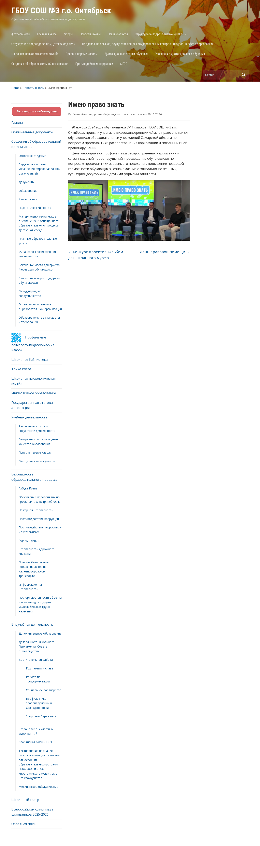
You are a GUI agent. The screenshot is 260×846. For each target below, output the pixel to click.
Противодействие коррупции (94, 64)
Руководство (28, 199)
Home (15, 88)
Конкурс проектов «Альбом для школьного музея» (95, 254)
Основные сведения (32, 156)
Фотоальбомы (20, 34)
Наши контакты (118, 34)
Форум (68, 34)
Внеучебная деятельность (32, 624)
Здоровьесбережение (41, 716)
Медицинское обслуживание (38, 787)
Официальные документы (32, 132)
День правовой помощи (165, 251)
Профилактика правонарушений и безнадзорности (39, 703)
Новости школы (90, 34)
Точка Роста (21, 369)
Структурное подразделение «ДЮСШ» (160, 34)
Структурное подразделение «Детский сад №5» (43, 44)
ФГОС (123, 64)
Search (244, 75)
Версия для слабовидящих (37, 111)
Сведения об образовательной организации (39, 64)
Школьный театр (25, 800)
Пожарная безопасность (36, 510)
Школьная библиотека (29, 359)
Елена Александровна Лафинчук (94, 114)
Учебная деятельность (29, 417)
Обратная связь (23, 824)
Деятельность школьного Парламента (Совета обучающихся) (37, 646)
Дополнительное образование (40, 633)
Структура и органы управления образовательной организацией (39, 168)
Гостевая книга (47, 34)
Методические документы (37, 461)
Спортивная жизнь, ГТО (35, 742)
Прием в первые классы (82, 54)
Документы (26, 182)
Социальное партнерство (43, 690)
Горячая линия (29, 540)
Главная (17, 122)
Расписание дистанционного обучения (180, 54)
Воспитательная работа (36, 660)
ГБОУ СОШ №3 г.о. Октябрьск (61, 10)
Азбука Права (28, 488)
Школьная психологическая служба (34, 54)
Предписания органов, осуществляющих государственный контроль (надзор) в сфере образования (147, 44)
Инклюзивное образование (33, 393)
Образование (28, 191)
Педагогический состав (35, 208)
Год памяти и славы (40, 668)
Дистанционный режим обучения (126, 54)
